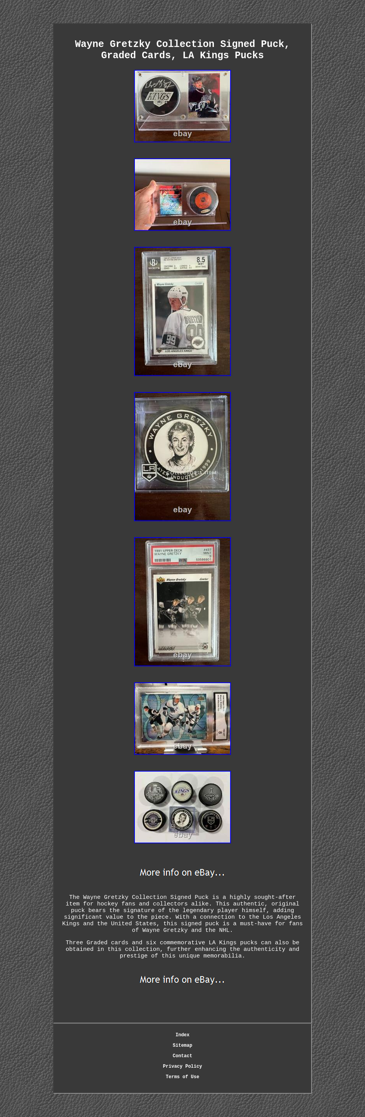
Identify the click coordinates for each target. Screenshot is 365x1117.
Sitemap (182, 1045)
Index (182, 1035)
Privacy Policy (182, 1066)
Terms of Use (182, 1077)
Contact (182, 1056)
